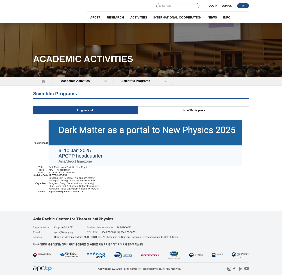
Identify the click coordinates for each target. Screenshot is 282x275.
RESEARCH (115, 17)
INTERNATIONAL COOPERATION (177, 17)
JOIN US (227, 5)
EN (243, 5)
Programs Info (85, 110)
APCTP (95, 17)
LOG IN (213, 5)
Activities (138, 17)
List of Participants (193, 110)
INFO (227, 17)
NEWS (212, 17)
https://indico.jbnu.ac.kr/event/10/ (66, 191)
